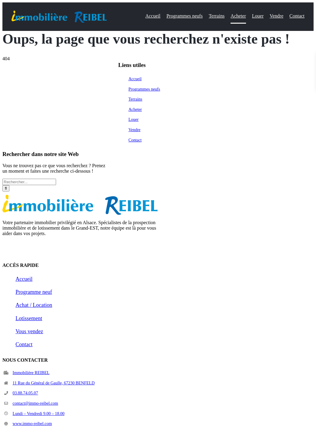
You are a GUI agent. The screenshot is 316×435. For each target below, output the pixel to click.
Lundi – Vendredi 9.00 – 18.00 (39, 413)
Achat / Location (33, 305)
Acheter (135, 109)
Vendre (134, 130)
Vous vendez (29, 331)
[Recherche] (5, 188)
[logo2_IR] (59, 12)
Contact (135, 140)
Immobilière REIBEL (31, 372)
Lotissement (28, 318)
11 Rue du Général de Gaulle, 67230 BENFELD (54, 383)
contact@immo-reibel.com (35, 403)
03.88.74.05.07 (25, 393)
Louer (133, 119)
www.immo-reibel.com (32, 423)
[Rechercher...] (29, 182)
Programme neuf (33, 292)
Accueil (135, 79)
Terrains (135, 99)
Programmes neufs (144, 89)
